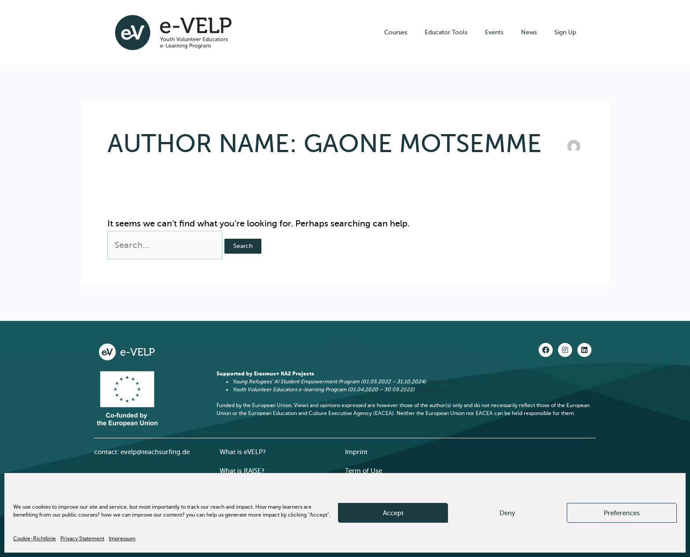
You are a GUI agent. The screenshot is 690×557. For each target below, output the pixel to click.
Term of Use (363, 470)
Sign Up (565, 32)
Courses (395, 32)
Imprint (356, 451)
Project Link (441, 382)
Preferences (622, 513)
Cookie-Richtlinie (34, 538)
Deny (507, 513)
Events (494, 32)
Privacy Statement (82, 538)
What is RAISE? (242, 470)
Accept (393, 513)
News (529, 32)
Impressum (122, 538)
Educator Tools (446, 32)
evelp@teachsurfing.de (155, 451)
